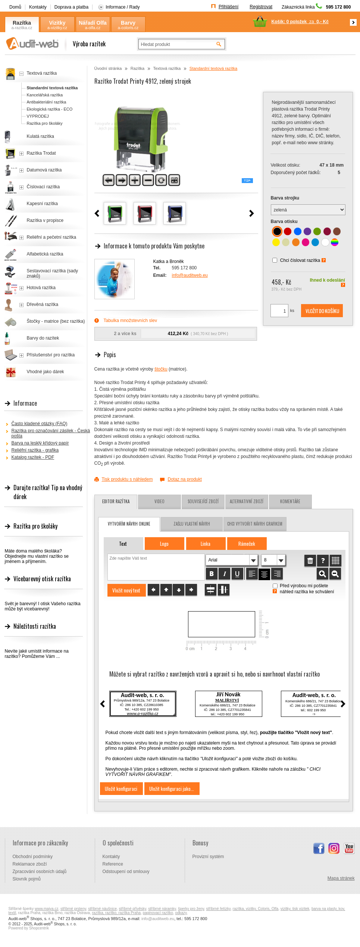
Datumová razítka (44, 170)
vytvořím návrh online (129, 524)
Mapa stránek (341, 878)
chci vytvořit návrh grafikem (254, 524)
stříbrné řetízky (218, 909)
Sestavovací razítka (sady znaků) (52, 273)
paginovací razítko (158, 913)
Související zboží (203, 501)
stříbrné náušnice (102, 909)
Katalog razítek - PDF (33, 457)
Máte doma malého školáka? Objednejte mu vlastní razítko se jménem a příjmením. (37, 556)
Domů (15, 7)
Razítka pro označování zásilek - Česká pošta (51, 433)
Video (159, 501)
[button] (322, 310)
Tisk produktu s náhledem (127, 479)
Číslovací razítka (43, 186)
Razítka (22, 23)
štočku (161, 369)
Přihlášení (228, 6)
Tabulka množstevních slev (130, 320)
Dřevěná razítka (43, 304)
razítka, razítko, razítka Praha (116, 913)
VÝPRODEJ (38, 116)
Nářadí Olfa (93, 23)
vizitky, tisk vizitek (295, 909)
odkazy (181, 913)
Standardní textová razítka (213, 68)
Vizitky (57, 23)
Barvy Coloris (128, 23)
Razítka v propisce (45, 220)
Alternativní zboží (246, 501)
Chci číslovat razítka (300, 260)
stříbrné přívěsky (132, 909)
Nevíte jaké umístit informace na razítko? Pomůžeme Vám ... (37, 654)
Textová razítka (167, 68)
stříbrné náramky (162, 909)
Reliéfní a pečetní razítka (51, 237)
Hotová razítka (41, 287)
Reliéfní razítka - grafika (35, 450)
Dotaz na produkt (184, 479)
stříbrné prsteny (73, 909)
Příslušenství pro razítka (51, 355)
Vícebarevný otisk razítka (42, 578)
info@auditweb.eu (190, 275)
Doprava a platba (71, 7)
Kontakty (38, 7)
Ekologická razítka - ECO (50, 109)
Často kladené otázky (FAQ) (40, 423)
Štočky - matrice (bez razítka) (56, 321)
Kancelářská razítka (45, 95)
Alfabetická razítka (45, 254)
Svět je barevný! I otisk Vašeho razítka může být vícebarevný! (43, 606)
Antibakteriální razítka (46, 102)
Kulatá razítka (40, 136)
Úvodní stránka (108, 68)
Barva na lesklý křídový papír (40, 443)
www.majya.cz (46, 909)
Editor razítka (115, 501)
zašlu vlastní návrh (191, 524)
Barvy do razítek (43, 338)
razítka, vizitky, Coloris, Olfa (256, 909)
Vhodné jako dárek (45, 371)
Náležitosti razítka (34, 626)
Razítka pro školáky (45, 123)
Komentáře (290, 501)
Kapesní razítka (42, 203)
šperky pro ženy (191, 909)
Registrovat (261, 6)
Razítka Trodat (41, 153)
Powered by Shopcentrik (29, 928)
